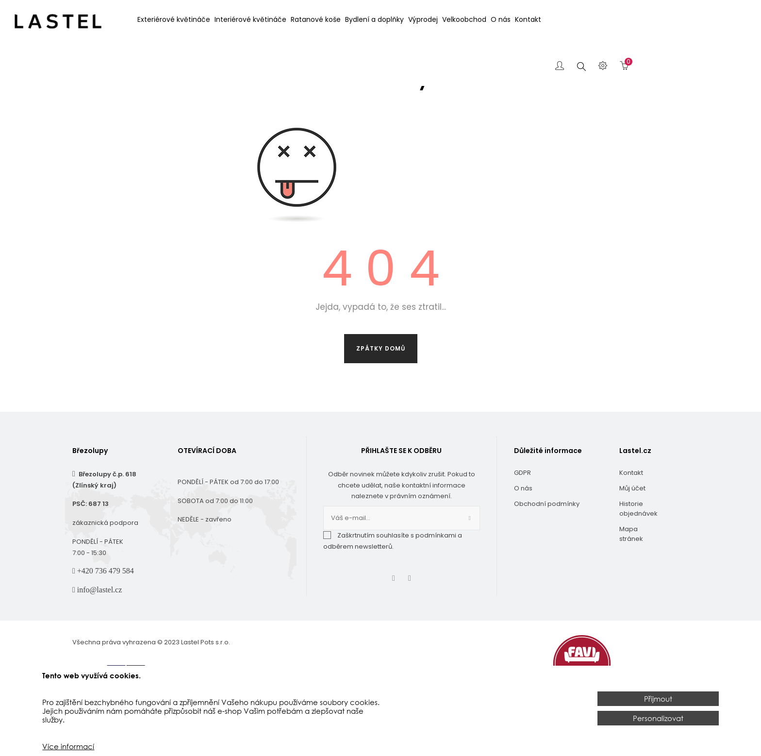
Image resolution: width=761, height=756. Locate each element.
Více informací (68, 746)
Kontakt (631, 510)
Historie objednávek (638, 546)
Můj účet (632, 526)
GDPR (522, 510)
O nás (523, 526)
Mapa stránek (631, 571)
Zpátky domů (380, 386)
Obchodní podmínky (546, 541)
